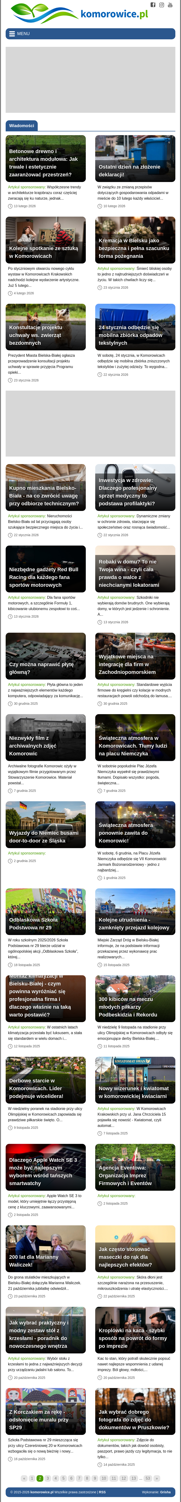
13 (134, 1478)
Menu (23, 33)
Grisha (165, 1492)
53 (148, 1478)
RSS (102, 1492)
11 (114, 1478)
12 (124, 1478)
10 (104, 1478)
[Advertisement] (90, 80)
